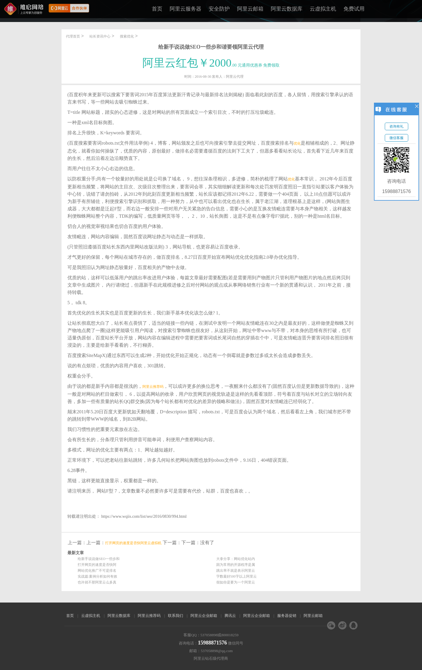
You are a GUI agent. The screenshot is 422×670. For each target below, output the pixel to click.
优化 (297, 143)
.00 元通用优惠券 (211, 65)
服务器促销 (286, 615)
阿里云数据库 (286, 9)
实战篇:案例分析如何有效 (97, 576)
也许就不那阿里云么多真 (97, 582)
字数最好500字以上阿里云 (236, 576)
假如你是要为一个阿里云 (235, 582)
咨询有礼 (396, 126)
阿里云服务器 (185, 9)
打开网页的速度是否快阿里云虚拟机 (133, 543)
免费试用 (354, 9)
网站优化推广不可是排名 (97, 571)
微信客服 (396, 138)
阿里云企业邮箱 (203, 615)
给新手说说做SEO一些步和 (99, 559)
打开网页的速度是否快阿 (97, 565)
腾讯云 (230, 615)
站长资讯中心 (99, 36)
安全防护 (219, 9)
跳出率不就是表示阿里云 (235, 571)
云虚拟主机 (323, 9)
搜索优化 (127, 36)
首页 (157, 9)
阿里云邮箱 (250, 9)
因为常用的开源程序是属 (235, 565)
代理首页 (73, 36)
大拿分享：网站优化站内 (235, 559)
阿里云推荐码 (153, 387)
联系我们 (175, 615)
